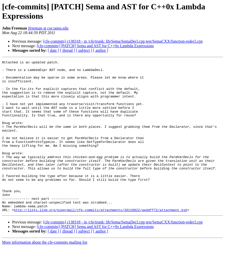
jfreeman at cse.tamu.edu (48, 28)
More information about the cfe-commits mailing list (44, 272)
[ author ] (100, 50)
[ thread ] (67, 50)
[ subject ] (84, 50)
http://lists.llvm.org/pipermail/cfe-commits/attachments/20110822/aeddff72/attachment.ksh (100, 240)
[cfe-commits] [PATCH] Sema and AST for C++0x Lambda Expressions (95, 46)
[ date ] (53, 50)
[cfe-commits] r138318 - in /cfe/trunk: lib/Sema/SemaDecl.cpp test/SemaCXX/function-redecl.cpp (123, 41)
